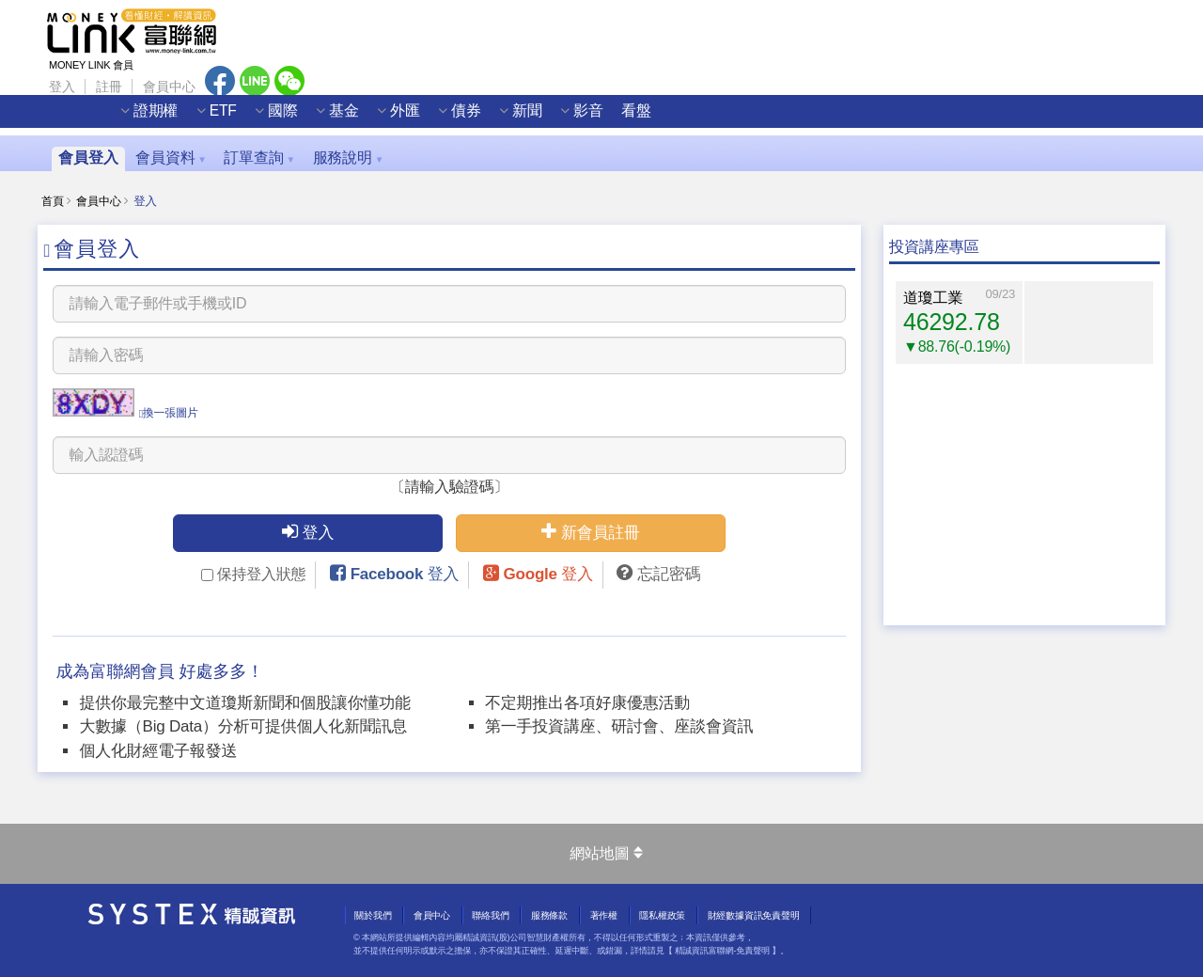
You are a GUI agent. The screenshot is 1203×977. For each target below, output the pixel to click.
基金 (368, 119)
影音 (613, 119)
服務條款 (549, 915)
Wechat (289, 81)
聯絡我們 (490, 915)
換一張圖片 (168, 412)
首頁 (52, 201)
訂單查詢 (259, 157)
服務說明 (348, 157)
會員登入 (87, 157)
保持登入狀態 (253, 574)
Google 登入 (548, 574)
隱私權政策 (662, 915)
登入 (62, 86)
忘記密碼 (668, 574)
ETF (247, 119)
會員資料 (171, 157)
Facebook (220, 81)
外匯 (429, 119)
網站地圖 (606, 853)
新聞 (552, 119)
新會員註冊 (590, 532)
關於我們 (372, 915)
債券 (491, 119)
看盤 (662, 119)
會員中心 (169, 86)
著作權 (603, 915)
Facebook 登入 (405, 574)
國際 (307, 119)
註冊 (109, 86)
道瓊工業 (932, 298)
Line (255, 81)
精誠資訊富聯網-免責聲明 (722, 950)
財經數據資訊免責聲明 (754, 915)
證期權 (180, 119)
